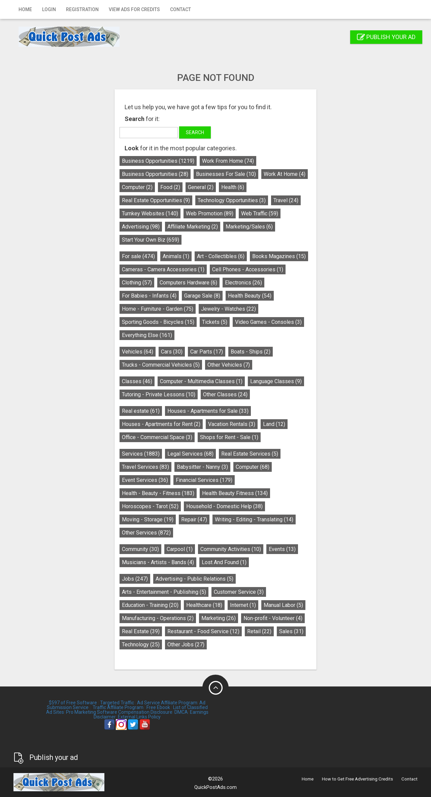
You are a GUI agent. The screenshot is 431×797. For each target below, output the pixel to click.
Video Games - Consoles (268, 322)
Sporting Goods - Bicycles (158, 322)
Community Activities (230, 549)
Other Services (146, 532)
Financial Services (204, 480)
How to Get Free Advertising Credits (357, 778)
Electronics (243, 282)
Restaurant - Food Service (203, 631)
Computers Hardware (188, 282)
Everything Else (147, 335)
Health (232, 187)
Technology (141, 644)
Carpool (180, 549)
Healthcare (204, 605)
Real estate (141, 411)
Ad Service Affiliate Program (167, 702)
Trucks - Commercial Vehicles (161, 365)
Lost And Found (224, 562)
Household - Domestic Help (224, 506)
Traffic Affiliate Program (118, 707)
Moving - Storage (147, 519)
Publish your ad (386, 36)
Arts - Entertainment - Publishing (164, 592)
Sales (291, 631)
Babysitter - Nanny (202, 467)
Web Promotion (209, 213)
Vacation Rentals (231, 424)
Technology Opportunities (232, 200)
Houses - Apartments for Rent (161, 424)
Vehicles (137, 351)
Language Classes (276, 381)
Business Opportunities (158, 161)
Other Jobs (185, 644)
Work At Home (284, 174)
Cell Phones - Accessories (247, 269)
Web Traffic (259, 213)
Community (140, 549)
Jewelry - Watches (228, 309)
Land (274, 424)
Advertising (141, 226)
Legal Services (190, 454)
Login (49, 9)
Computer (137, 187)
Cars (172, 351)
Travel (285, 200)
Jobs (135, 579)
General (200, 187)
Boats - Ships (250, 351)
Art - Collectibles (220, 256)
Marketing (218, 618)
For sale (138, 256)
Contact (180, 9)
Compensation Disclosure (145, 712)
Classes (137, 381)
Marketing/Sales (249, 226)
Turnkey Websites (150, 213)
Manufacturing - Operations (158, 618)
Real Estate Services (249, 454)
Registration (82, 9)
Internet (243, 605)
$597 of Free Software (73, 702)
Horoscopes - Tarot (150, 506)
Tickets (214, 322)
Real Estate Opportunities (156, 200)
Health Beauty (249, 296)
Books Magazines (279, 256)
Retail (259, 631)
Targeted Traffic (117, 702)
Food (170, 187)
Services (141, 454)
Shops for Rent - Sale (229, 437)
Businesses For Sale (226, 174)
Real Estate (141, 631)
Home (25, 9)
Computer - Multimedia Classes (201, 381)
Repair (194, 519)
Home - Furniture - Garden (157, 309)
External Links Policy (139, 716)
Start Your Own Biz (150, 240)
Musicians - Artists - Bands (158, 562)
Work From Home (228, 161)
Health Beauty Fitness (235, 493)
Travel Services (145, 467)
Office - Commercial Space (157, 437)
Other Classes (225, 394)
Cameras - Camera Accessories (163, 269)
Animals (176, 256)
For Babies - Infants (149, 296)
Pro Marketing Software (91, 712)
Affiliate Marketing (192, 226)
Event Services (145, 480)
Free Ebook (158, 707)
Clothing (137, 282)
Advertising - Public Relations (194, 579)
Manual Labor (283, 605)
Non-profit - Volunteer (272, 618)
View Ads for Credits (134, 9)
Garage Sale (202, 296)
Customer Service (239, 592)
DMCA (181, 712)
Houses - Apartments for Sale (207, 411)
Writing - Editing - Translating (254, 519)
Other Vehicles (228, 365)
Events (282, 549)
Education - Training (150, 605)
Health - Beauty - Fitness (158, 493)
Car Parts (206, 351)
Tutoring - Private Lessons (158, 394)
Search (195, 132)
